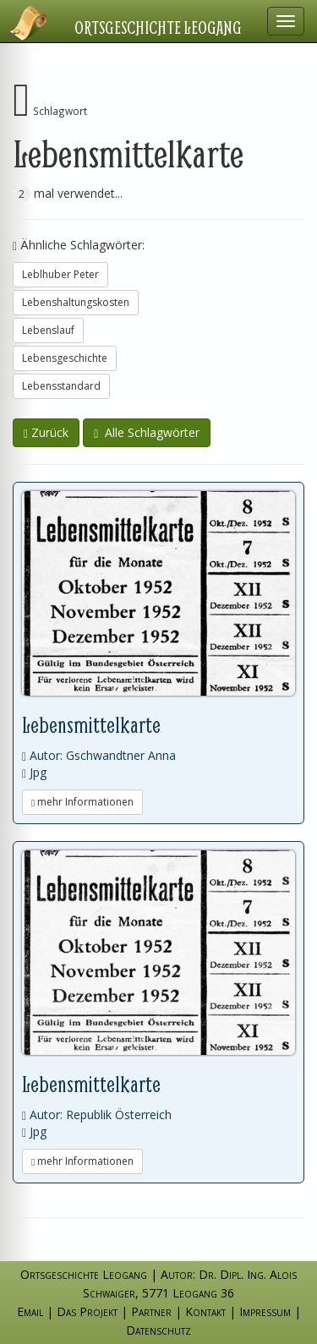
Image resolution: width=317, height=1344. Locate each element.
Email (30, 1311)
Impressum (265, 1311)
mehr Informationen (82, 802)
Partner (151, 1311)
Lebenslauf (48, 330)
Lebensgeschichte (64, 358)
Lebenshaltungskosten (75, 302)
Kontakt (205, 1311)
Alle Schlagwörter (146, 432)
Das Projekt (87, 1311)
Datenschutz (158, 1330)
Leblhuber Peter (60, 274)
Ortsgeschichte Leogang (158, 27)
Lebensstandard (61, 386)
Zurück (46, 432)
